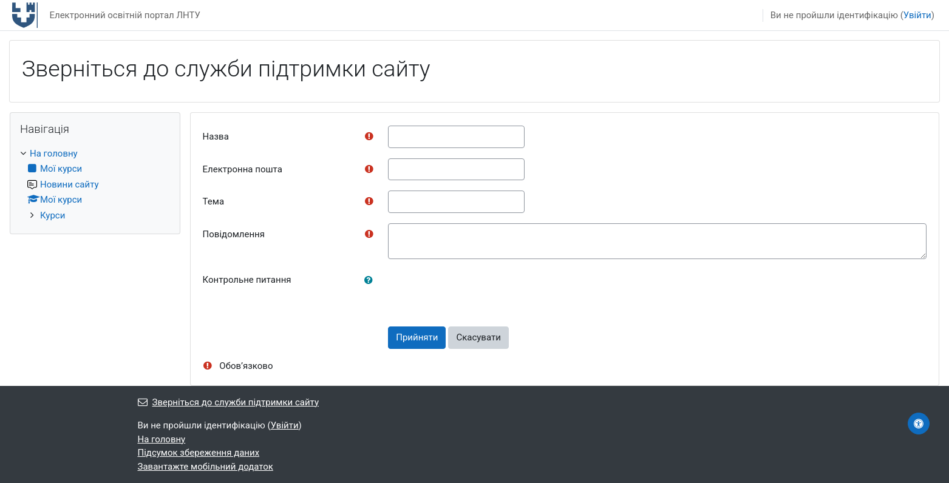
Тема (213, 201)
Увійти (917, 15)
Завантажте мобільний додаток (205, 466)
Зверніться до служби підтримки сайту (228, 402)
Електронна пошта (242, 169)
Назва (216, 136)
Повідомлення (234, 234)
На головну (54, 153)
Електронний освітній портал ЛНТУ (124, 15)
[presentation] (480, 292)
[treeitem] (95, 185)
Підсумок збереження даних (199, 452)
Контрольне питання (247, 279)
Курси (52, 215)
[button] (371, 280)
